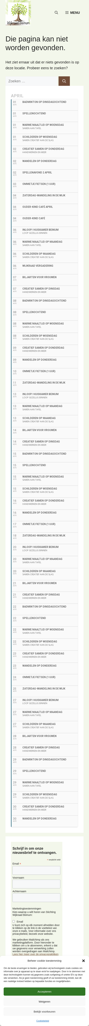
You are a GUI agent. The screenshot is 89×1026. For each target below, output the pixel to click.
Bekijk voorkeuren (44, 1011)
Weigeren (44, 1001)
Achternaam (19, 891)
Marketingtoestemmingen (26, 908)
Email (16, 863)
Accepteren (44, 991)
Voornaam (18, 877)
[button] (83, 961)
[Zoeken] (64, 81)
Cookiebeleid (42, 1021)
